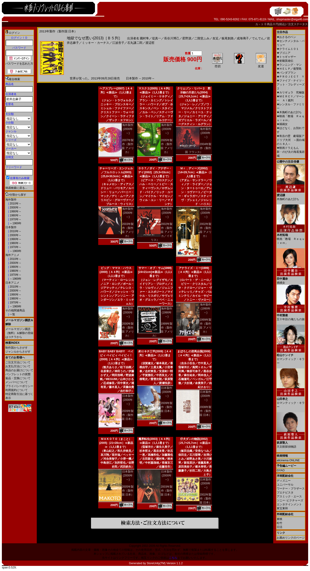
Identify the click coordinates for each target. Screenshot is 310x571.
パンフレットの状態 (17, 374)
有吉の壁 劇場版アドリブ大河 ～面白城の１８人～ (291, 140)
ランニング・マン (289, 64)
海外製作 (11, 199)
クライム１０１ (288, 49)
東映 (279, 519)
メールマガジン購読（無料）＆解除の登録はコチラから (19, 333)
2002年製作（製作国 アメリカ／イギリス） (162, 231)
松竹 (279, 523)
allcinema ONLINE (288, 460)
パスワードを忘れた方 (19, 63)
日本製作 (11, 227)
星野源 (186, 38)
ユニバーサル (285, 484)
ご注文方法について (17, 362)
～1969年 (15, 223)
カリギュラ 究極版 (290, 92)
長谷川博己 (171, 38)
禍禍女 (282, 124)
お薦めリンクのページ (291, 537)
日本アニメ (12, 282)
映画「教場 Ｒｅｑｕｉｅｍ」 (291, 237)
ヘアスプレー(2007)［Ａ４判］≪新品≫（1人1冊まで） (116, 92)
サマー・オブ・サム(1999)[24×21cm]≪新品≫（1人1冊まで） (155, 272)
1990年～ (15, 211)
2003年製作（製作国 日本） (166, 490)
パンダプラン (286, 72)
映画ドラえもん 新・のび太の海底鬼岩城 (291, 151)
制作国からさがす (16, 347)
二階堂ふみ (201, 38)
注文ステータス (298, 24)
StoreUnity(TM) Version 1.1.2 (165, 563)
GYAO (281, 470)
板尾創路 (228, 38)
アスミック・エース (289, 496)
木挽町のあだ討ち (289, 112)
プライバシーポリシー (19, 386)
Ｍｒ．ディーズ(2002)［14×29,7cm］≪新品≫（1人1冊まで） (194, 172)
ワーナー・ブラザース (291, 488)
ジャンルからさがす (17, 351)
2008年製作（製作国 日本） (205, 411)
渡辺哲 (150, 42)
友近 (215, 38)
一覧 (12, 314)
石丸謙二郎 (134, 42)
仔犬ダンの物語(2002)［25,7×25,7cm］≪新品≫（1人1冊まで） (193, 443)
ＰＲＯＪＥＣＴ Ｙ (290, 76)
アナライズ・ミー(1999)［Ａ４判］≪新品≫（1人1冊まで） (194, 272)
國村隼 (144, 38)
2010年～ (15, 203)
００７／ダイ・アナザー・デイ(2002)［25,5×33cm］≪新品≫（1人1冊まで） (155, 172)
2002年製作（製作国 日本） (205, 498)
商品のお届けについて (19, 370)
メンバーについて (16, 382)
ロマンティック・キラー (291, 357)
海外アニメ (12, 255)
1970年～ (15, 219)
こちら (173, 557)
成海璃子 (243, 38)
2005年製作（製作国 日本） (128, 490)
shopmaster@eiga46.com (292, 19)
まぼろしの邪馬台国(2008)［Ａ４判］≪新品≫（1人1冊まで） (194, 355)
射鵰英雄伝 (285, 60)
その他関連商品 (15, 310)
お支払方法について (17, 366)
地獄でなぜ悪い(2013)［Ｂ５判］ (94, 38)
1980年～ (15, 215)
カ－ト (259, 24)
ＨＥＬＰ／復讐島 (289, 68)
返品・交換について (17, 378)
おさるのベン (286, 37)
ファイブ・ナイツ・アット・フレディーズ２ (291, 84)
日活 (279, 527)
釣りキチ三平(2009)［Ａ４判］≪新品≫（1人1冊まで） (155, 355)
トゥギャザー (286, 56)
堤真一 (156, 38)
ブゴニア (283, 52)
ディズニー (284, 480)
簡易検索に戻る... (16, 188)
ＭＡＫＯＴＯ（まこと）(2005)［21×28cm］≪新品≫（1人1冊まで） (116, 443)
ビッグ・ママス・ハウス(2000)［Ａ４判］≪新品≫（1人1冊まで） (116, 272)
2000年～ (15, 207)
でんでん (258, 38)
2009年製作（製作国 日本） (128, 415)
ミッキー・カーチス (95, 42)
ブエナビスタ (285, 492)
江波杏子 (118, 42)
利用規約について (16, 390)
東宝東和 (282, 508)
